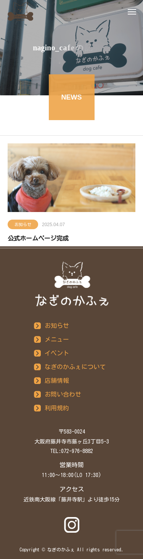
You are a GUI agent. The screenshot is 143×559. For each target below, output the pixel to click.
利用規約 (57, 408)
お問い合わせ (63, 394)
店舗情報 (57, 380)
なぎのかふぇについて (75, 367)
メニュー (57, 339)
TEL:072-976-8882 (71, 451)
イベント (57, 353)
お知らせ (22, 225)
